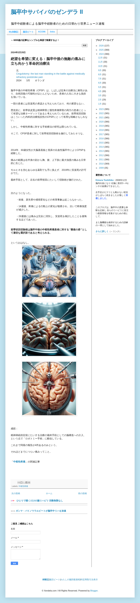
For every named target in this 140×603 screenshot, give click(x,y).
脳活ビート (28, 32)
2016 (101, 138)
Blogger (94, 591)
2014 (101, 147)
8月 (100, 74)
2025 (101, 50)
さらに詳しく (102, 231)
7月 (100, 79)
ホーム (49, 493)
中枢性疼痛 (23, 486)
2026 (101, 46)
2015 (101, 143)
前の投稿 (82, 493)
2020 (101, 122)
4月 (100, 91)
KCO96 (41, 32)
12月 (100, 58)
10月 (100, 66)
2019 (101, 126)
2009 (101, 168)
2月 (100, 100)
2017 (101, 134)
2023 (101, 109)
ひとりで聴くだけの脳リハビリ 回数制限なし (49, 501)
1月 (100, 104)
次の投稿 (15, 493)
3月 (100, 95)
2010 (101, 164)
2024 (101, 54)
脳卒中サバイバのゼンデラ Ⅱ (47, 12)
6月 (100, 83)
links (52, 32)
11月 (100, 62)
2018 (101, 130)
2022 (101, 113)
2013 (101, 151)
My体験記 (13, 32)
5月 (100, 87)
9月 (100, 70)
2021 (101, 117)
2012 (101, 155)
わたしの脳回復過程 (70, 579)
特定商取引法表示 (89, 579)
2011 (101, 159)
